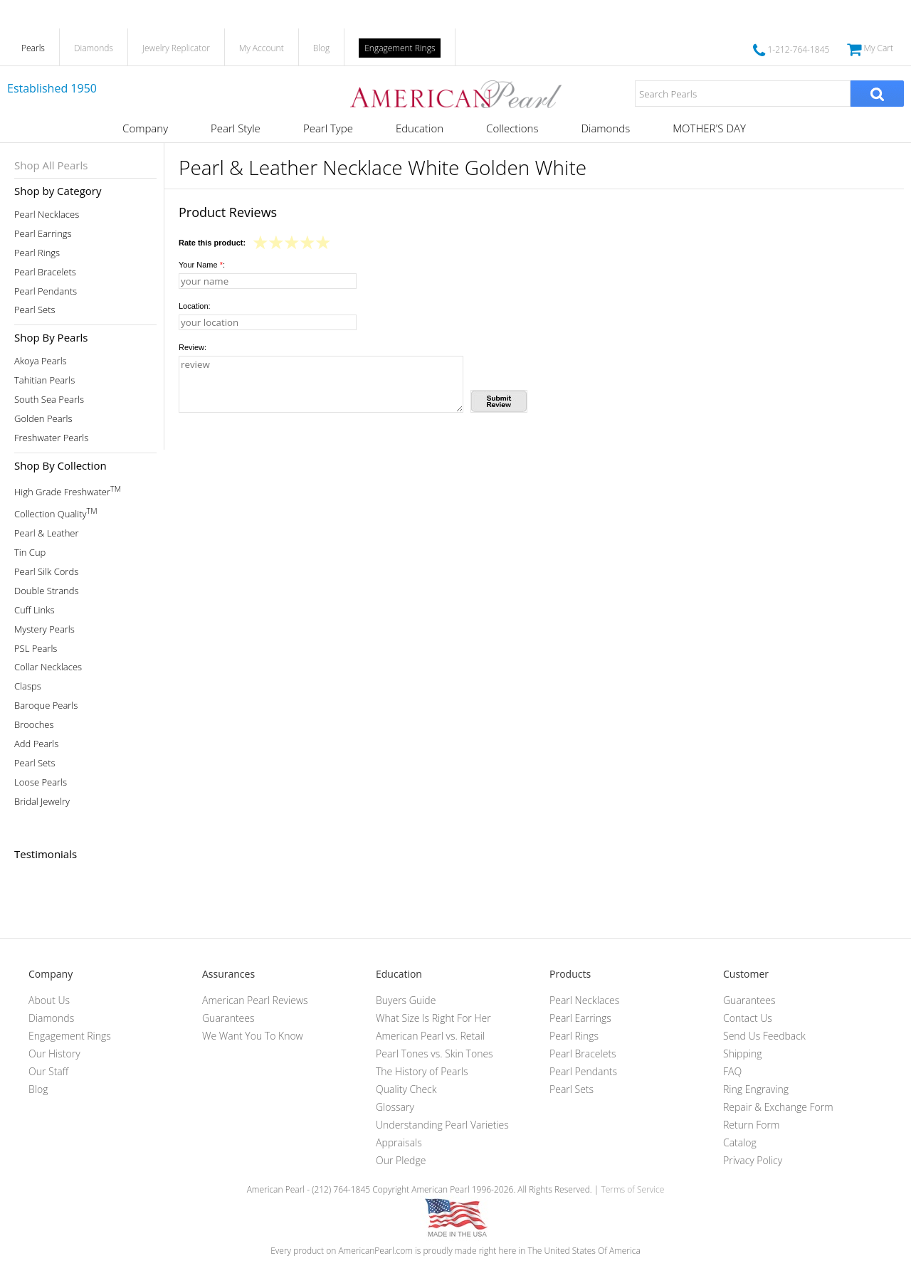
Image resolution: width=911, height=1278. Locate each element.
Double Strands (46, 591)
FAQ (732, 1071)
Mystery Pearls (44, 629)
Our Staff (48, 1071)
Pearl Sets (35, 310)
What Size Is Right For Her (433, 1018)
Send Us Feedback (764, 1035)
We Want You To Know (252, 1035)
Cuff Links (34, 610)
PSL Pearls (35, 649)
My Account (261, 48)
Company (145, 128)
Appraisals (399, 1142)
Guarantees (228, 1018)
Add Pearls (36, 744)
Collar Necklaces (48, 667)
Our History (54, 1053)
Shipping (742, 1053)
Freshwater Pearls (51, 438)
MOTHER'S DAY (709, 128)
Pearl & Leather (46, 533)
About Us (49, 1000)
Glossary (395, 1107)
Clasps (27, 686)
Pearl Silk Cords (46, 572)
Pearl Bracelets (45, 272)
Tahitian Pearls (44, 380)
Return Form (751, 1124)
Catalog (740, 1142)
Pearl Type (328, 128)
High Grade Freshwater (67, 490)
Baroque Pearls (46, 705)
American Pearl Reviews (255, 1000)
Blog (321, 48)
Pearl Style (235, 128)
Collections (512, 128)
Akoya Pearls (40, 361)
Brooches (34, 725)
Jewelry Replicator (176, 48)
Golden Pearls (43, 419)
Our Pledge (401, 1160)
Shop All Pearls (51, 165)
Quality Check (406, 1089)
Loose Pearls (40, 782)
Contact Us (747, 1018)
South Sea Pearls (49, 400)
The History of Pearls (422, 1071)
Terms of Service (632, 1189)
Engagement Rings (399, 48)
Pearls (33, 48)
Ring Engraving (756, 1089)
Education (419, 128)
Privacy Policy (752, 1160)
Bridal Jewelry (42, 802)
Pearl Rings (37, 253)
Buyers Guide (406, 1000)
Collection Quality (56, 512)
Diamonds (93, 48)
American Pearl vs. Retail (430, 1035)
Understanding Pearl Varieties (442, 1124)
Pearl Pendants (45, 291)
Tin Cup (30, 552)
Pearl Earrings (43, 234)
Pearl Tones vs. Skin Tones (434, 1053)
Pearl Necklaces (46, 214)
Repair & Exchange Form (778, 1107)
